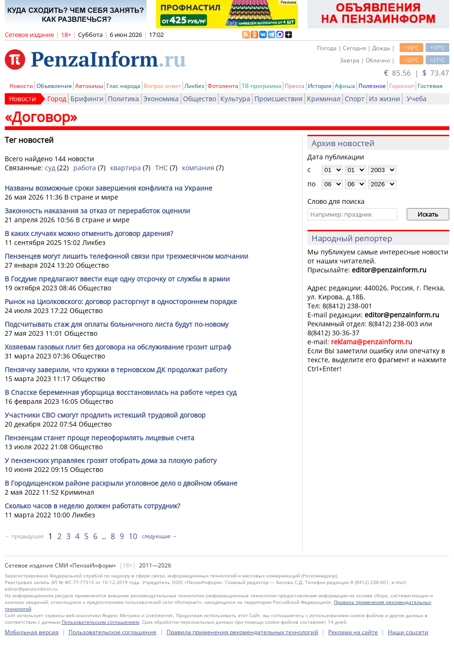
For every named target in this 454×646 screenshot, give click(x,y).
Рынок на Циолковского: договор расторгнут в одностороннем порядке (121, 301)
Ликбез (194, 86)
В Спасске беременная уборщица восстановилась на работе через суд (120, 392)
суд (50, 167)
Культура (235, 98)
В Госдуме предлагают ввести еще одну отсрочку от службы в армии (117, 278)
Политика (123, 98)
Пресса (295, 86)
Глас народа (123, 86)
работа (84, 167)
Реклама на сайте (353, 632)
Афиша (345, 86)
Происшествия (278, 98)
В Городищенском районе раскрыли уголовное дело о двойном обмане (121, 483)
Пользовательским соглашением (100, 622)
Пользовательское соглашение (113, 632)
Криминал (323, 98)
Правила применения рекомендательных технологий (242, 632)
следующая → (159, 536)
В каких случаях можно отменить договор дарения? (89, 233)
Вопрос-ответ (162, 86)
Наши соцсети (408, 632)
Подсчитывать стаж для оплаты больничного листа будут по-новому (116, 324)
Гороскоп (401, 86)
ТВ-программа (261, 86)
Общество (199, 98)
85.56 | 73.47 (416, 73)
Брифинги (87, 98)
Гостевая (430, 86)
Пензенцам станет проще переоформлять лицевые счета (99, 437)
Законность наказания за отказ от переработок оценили (97, 210)
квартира (125, 167)
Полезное (372, 86)
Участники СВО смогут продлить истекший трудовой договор (105, 414)
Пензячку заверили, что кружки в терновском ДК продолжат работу (116, 369)
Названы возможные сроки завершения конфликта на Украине (108, 187)
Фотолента (223, 86)
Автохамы (89, 86)
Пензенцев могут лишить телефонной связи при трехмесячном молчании (126, 256)
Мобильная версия (32, 632)
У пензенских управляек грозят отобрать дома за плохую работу (111, 460)
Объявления (54, 86)
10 (133, 536)
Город (56, 98)
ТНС (161, 167)
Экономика (161, 98)
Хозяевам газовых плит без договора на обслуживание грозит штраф (118, 346)
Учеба (417, 98)
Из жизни (384, 98)
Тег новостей (29, 140)
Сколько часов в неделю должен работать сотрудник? (92, 505)
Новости (21, 86)
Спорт (355, 98)
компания (198, 167)
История (320, 86)
